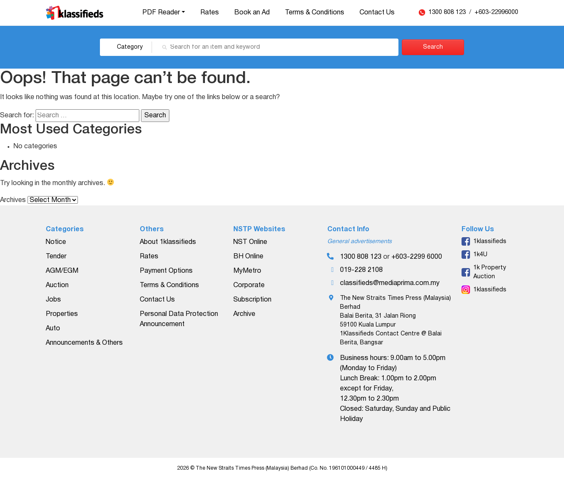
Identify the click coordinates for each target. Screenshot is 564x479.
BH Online (248, 257)
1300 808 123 (448, 12)
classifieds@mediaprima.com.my (390, 283)
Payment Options (166, 271)
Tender (56, 257)
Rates (209, 13)
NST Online (250, 242)
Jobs (53, 300)
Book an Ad (252, 13)
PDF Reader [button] (161, 13)
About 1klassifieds (168, 242)
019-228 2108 (361, 270)
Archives (13, 200)
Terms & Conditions (314, 13)
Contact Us (377, 13)
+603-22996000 (496, 12)
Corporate (249, 285)
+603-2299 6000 (416, 257)
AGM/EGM (62, 271)
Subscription (252, 300)
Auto (53, 329)
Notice (56, 242)
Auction (57, 285)
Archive (244, 314)
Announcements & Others (84, 343)
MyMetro (247, 271)
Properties (62, 314)
